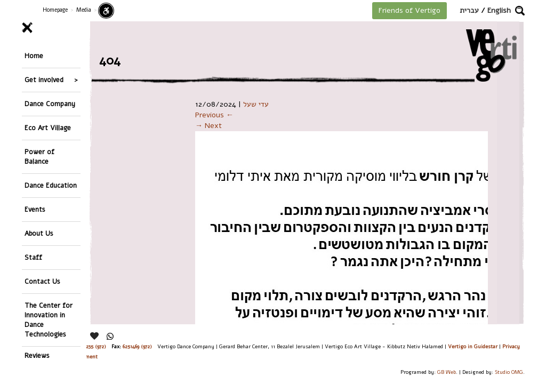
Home (34, 55)
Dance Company (50, 103)
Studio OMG (509, 372)
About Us (39, 233)
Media (83, 10)
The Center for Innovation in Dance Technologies (49, 320)
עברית (469, 10)
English (499, 10)
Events (35, 209)
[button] (520, 10)
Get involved (44, 79)
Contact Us (42, 281)
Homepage (55, 10)
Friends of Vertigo (409, 10)
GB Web (446, 372)
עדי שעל (256, 104)
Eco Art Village (48, 127)
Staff (33, 257)
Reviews (37, 355)
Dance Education (51, 185)
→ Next (208, 126)
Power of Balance (39, 156)
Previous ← (214, 115)
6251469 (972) (137, 346)
